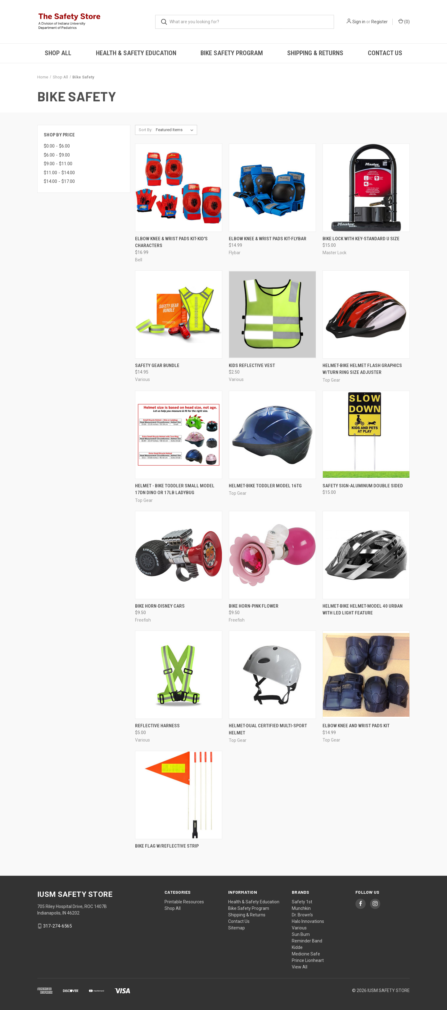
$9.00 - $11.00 (58, 163)
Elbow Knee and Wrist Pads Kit (356, 726)
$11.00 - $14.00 (59, 172)
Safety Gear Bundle (157, 365)
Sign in (358, 21)
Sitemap (236, 927)
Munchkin (301, 908)
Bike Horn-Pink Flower (253, 606)
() (404, 21)
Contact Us (385, 53)
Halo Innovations (308, 921)
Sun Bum (301, 934)
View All (299, 966)
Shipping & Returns (315, 53)
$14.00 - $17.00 (59, 181)
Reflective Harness (157, 726)
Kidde (297, 947)
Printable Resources (184, 901)
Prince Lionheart (308, 960)
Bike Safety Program (232, 53)
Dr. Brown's (302, 914)
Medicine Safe (306, 953)
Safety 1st (302, 901)
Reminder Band (307, 940)
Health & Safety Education (136, 53)
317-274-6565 (57, 926)
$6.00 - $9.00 (57, 155)
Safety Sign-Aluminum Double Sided (363, 486)
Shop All (58, 53)
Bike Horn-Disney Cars (160, 606)
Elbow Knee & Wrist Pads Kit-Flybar (267, 238)
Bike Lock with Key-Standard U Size (361, 238)
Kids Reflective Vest (252, 365)
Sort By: (145, 129)
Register (379, 21)
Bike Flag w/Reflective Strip (167, 846)
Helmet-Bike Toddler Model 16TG (265, 486)
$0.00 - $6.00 (57, 146)
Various (299, 927)
